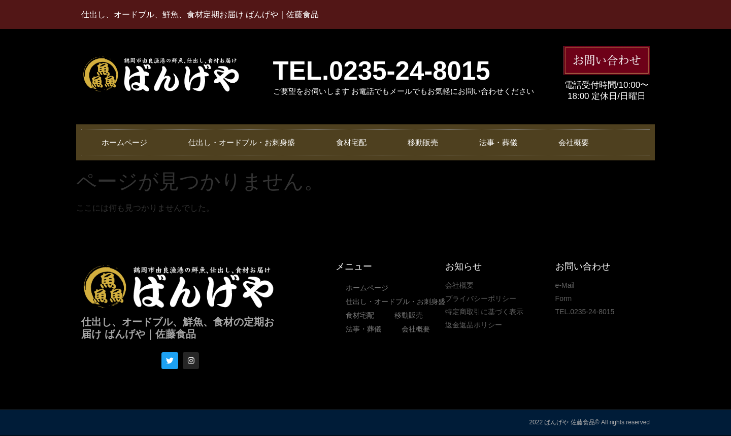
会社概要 (576, 142)
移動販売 (425, 142)
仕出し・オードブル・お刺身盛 (242, 142)
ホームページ (125, 142)
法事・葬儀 (501, 142)
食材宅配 (353, 142)
